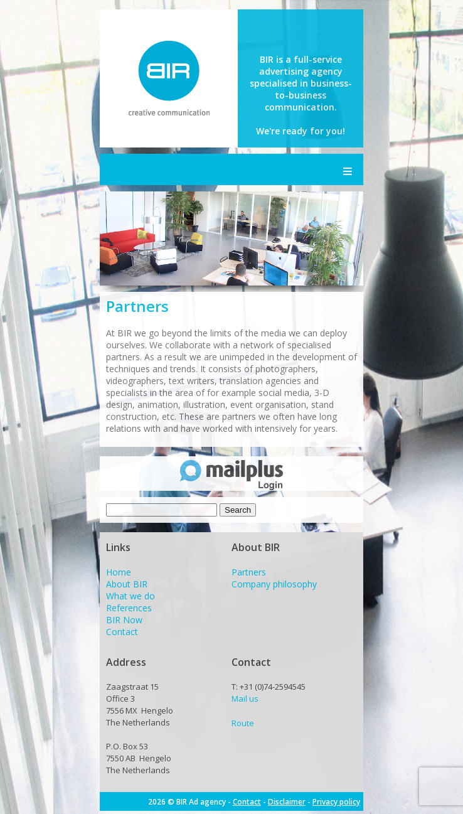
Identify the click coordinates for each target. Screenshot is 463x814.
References (129, 608)
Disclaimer (287, 801)
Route (243, 723)
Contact (122, 632)
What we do (130, 596)
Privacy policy (336, 801)
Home (118, 572)
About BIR (126, 584)
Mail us (245, 698)
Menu (347, 169)
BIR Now (124, 620)
